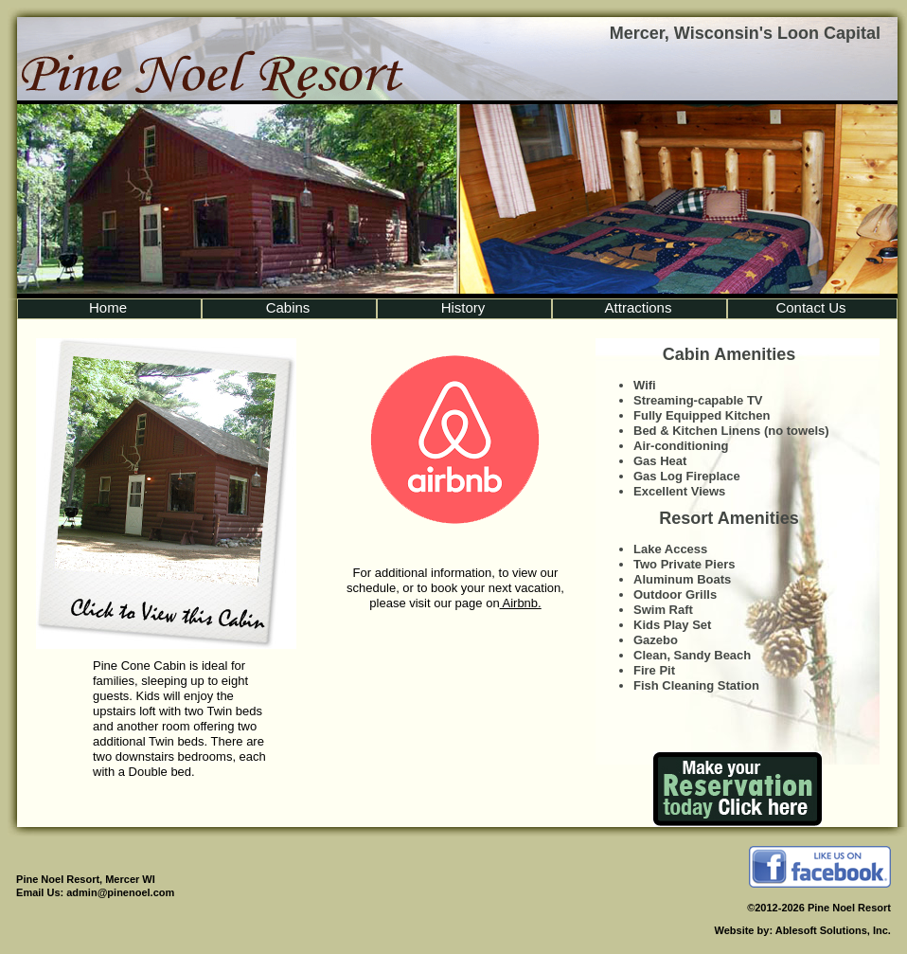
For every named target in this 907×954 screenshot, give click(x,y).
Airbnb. (521, 603)
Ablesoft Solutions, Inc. (833, 930)
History (463, 307)
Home (108, 307)
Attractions (638, 307)
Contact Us (810, 307)
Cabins (288, 307)
